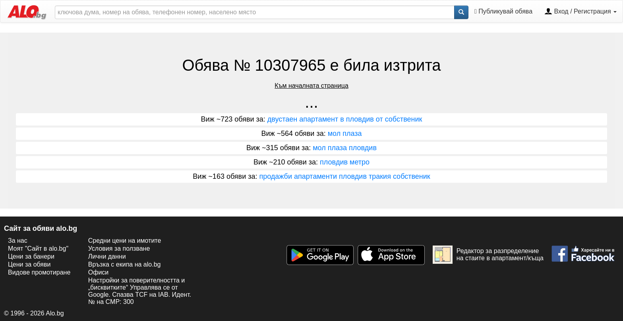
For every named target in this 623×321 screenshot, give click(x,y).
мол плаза (345, 133)
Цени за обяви (29, 264)
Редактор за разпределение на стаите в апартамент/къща (488, 255)
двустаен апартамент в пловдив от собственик (344, 119)
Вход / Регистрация (580, 12)
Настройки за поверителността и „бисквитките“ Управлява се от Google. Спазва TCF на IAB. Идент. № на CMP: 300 (139, 291)
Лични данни (107, 256)
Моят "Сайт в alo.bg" (38, 248)
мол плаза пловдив (345, 148)
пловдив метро (345, 162)
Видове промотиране (39, 272)
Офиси (98, 272)
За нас (17, 240)
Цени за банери (31, 256)
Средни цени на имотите (124, 240)
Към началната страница (311, 85)
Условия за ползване (119, 248)
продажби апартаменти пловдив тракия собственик (344, 176)
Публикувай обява (503, 11)
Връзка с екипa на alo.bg (124, 264)
